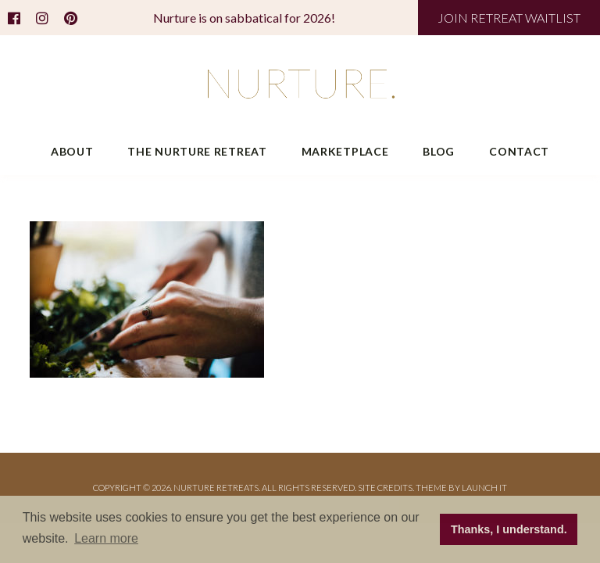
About (72, 151)
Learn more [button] (106, 538)
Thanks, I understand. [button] (509, 529)
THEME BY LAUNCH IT (461, 487)
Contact (519, 151)
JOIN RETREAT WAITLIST (509, 17)
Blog (439, 151)
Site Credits (385, 487)
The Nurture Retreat (196, 151)
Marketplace (345, 151)
